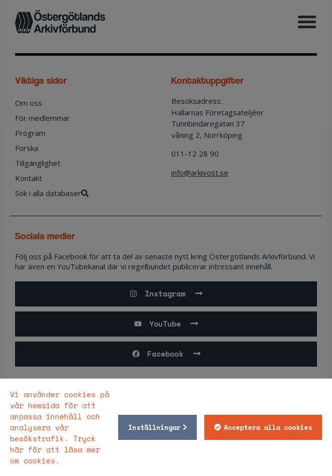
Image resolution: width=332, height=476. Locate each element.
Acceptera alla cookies (268, 427)
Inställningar (154, 427)
